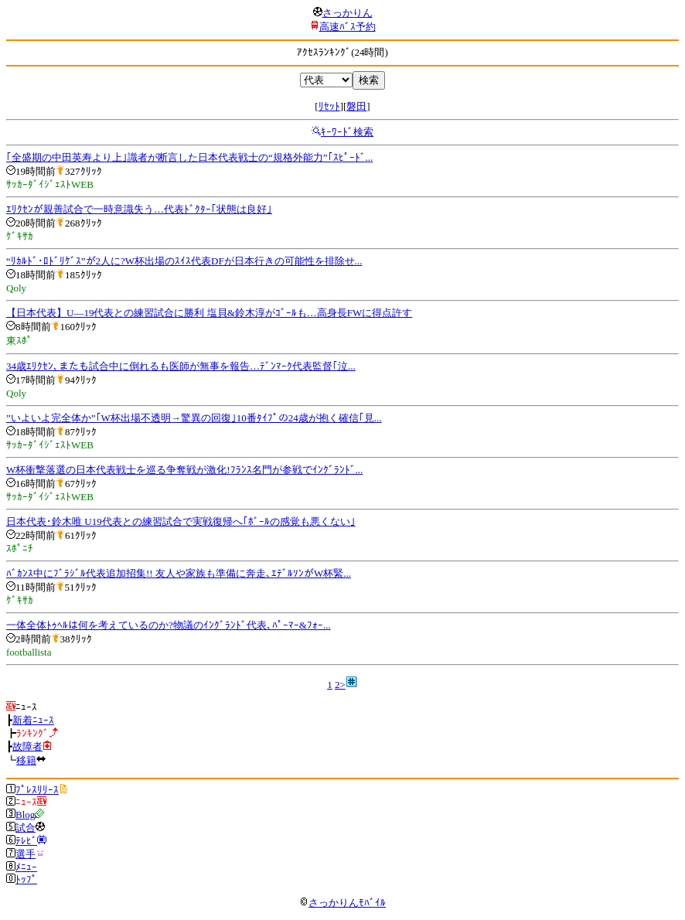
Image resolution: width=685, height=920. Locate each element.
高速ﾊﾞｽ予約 (347, 26)
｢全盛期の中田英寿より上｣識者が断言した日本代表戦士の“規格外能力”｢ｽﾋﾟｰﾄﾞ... (189, 157)
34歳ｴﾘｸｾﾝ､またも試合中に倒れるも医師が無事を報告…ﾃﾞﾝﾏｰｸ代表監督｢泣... (181, 366)
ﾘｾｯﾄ (329, 106)
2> (340, 684)
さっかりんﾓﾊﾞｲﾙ (342, 902)
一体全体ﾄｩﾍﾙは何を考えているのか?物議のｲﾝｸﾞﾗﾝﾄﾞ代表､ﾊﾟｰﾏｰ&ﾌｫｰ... (168, 625)
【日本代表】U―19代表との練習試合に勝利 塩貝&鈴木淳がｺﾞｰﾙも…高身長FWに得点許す (209, 313)
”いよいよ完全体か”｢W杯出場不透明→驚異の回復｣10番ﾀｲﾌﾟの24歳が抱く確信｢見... (194, 418)
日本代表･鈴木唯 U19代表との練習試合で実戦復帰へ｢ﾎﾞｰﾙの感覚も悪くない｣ (181, 521)
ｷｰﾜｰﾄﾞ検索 (347, 132)
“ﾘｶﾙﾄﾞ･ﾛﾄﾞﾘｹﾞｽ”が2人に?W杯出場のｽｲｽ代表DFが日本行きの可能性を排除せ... (184, 261)
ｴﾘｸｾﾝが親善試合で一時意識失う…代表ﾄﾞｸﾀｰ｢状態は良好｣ (139, 209)
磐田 (356, 106)
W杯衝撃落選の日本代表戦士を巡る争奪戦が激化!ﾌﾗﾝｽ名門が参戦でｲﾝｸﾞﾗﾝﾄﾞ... (184, 469)
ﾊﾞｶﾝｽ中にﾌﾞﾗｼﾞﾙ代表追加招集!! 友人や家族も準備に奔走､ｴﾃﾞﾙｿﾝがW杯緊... (178, 573)
